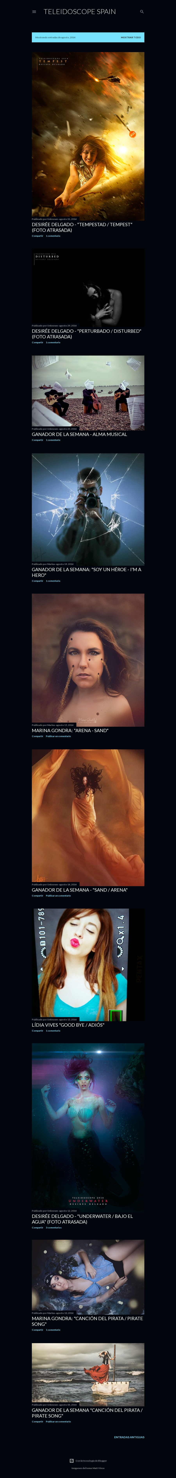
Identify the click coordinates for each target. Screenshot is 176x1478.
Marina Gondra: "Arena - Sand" (70, 729)
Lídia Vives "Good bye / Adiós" (68, 1023)
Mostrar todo (131, 37)
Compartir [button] (37, 235)
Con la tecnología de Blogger (88, 1459)
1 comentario (53, 235)
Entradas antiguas (129, 1435)
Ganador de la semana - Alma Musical (79, 434)
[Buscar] (142, 11)
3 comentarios (54, 1226)
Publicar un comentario (58, 735)
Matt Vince (99, 1466)
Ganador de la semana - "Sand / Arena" (80, 888)
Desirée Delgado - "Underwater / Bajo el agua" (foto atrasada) (82, 1217)
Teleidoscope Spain (80, 11)
